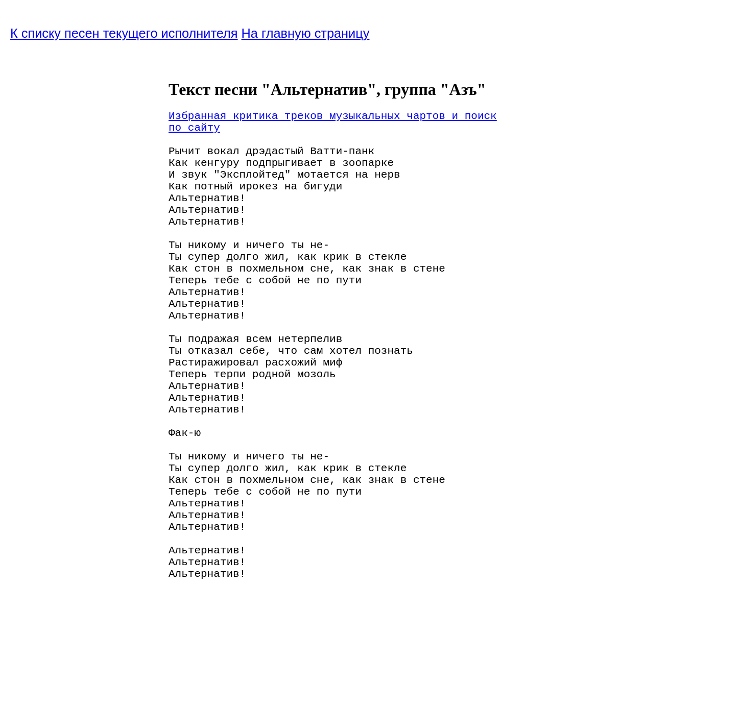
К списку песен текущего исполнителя (124, 33)
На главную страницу (306, 33)
